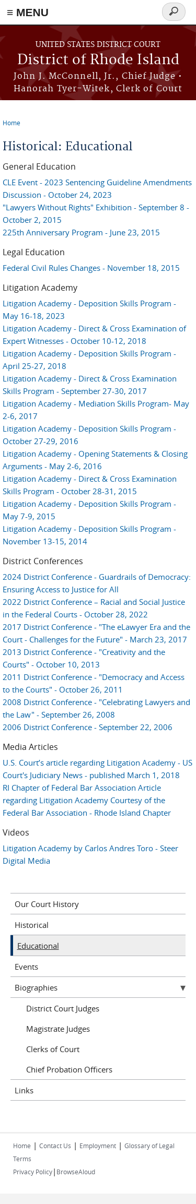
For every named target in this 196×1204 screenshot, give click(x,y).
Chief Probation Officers (69, 1069)
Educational (38, 945)
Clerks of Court (52, 1049)
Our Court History (47, 904)
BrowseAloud (75, 1171)
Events (26, 966)
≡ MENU (28, 12)
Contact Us (55, 1145)
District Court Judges (62, 1008)
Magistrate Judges (58, 1028)
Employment (97, 1145)
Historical (32, 925)
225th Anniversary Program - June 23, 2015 (81, 232)
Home (11, 122)
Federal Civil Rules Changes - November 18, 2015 (91, 268)
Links (24, 1090)
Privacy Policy (32, 1171)
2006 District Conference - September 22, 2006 (87, 727)
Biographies (36, 987)
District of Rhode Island (98, 60)
